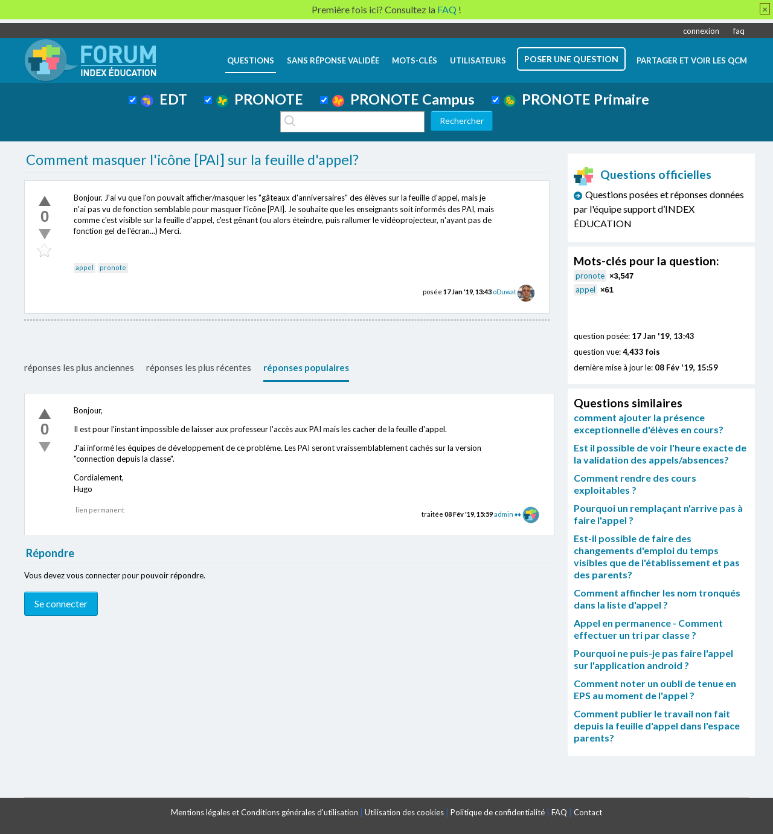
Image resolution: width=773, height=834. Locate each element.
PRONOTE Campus (403, 99)
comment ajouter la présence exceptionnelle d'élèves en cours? (648, 423)
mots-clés (414, 60)
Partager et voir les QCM (692, 60)
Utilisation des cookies (404, 812)
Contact (588, 812)
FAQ (559, 812)
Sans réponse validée (333, 60)
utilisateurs (478, 60)
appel (84, 267)
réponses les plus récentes (198, 367)
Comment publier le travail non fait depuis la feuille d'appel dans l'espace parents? (657, 725)
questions (250, 60)
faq (739, 31)
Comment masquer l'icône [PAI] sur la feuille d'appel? (192, 159)
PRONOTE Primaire (576, 99)
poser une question (571, 59)
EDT (164, 99)
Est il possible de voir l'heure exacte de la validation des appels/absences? (660, 453)
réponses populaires (306, 367)
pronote (113, 267)
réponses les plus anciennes (79, 367)
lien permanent (99, 510)
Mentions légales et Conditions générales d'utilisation (264, 812)
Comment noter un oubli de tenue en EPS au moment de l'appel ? (655, 689)
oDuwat (504, 292)
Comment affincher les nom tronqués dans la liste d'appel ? (657, 598)
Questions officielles (642, 174)
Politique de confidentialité (498, 812)
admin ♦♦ (507, 514)
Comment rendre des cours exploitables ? (635, 484)
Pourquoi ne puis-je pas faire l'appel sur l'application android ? (653, 659)
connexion (701, 31)
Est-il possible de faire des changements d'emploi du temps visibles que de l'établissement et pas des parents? (657, 556)
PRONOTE (259, 99)
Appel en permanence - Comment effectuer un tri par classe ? (648, 629)
